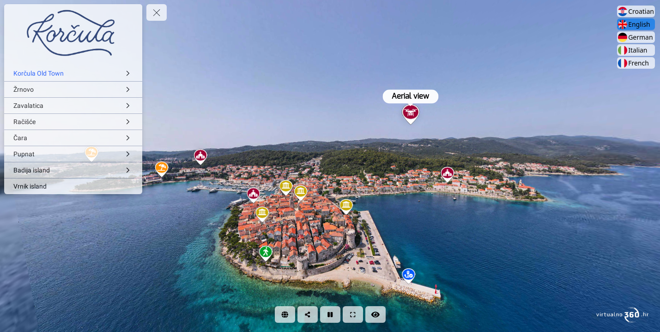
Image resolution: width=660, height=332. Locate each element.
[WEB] (285, 314)
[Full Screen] (353, 314)
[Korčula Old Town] (73, 73)
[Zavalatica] (73, 105)
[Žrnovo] (73, 89)
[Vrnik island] (73, 186)
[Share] (307, 314)
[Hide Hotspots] (375, 314)
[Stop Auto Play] (330, 314)
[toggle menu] (156, 12)
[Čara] (73, 138)
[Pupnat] (73, 154)
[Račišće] (73, 122)
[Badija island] (73, 170)
